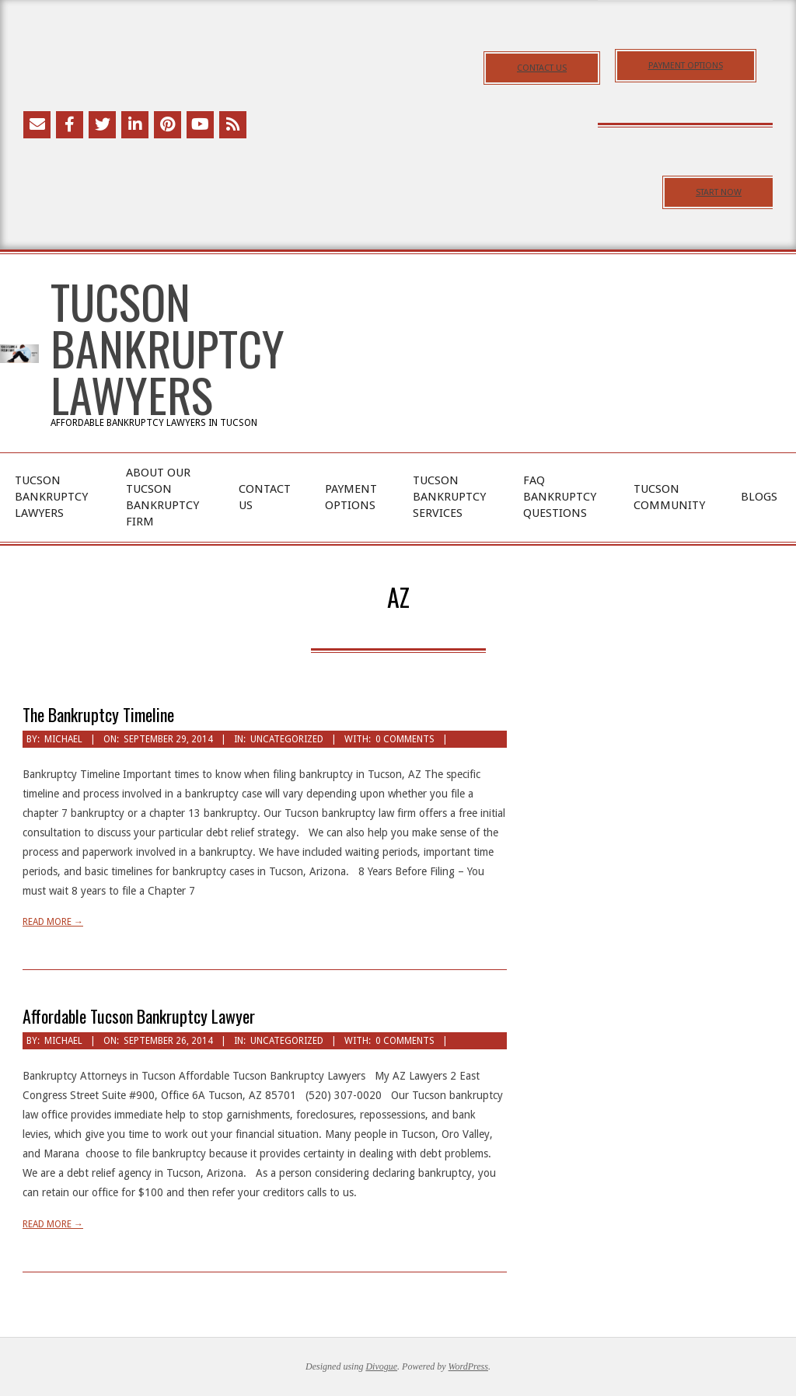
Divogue (381, 1366)
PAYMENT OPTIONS (685, 66)
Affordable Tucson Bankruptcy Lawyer (139, 1015)
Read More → (53, 921)
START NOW (719, 192)
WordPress (468, 1366)
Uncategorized (286, 739)
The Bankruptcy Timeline (98, 714)
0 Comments (405, 739)
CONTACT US (542, 68)
